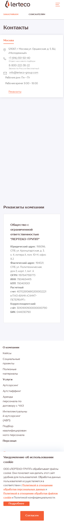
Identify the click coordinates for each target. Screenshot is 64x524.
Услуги (7, 379)
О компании (11, 347)
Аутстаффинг (12, 391)
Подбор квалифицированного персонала (14, 431)
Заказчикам (10, 14)
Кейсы (7, 353)
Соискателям (37, 14)
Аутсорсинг (10, 385)
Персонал (9, 441)
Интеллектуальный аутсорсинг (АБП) (15, 416)
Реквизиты (15, 92)
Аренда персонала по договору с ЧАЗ (13, 401)
